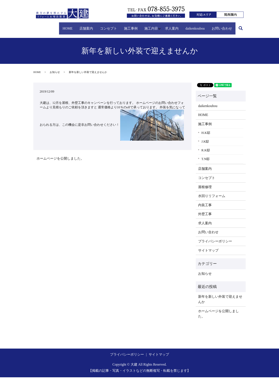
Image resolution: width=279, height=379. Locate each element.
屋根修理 (205, 188)
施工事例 (116, 26)
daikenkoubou (190, 26)
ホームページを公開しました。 (60, 160)
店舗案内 (65, 26)
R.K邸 (206, 152)
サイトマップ (208, 252)
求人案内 (164, 26)
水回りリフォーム (211, 197)
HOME (43, 26)
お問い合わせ (220, 26)
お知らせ (55, 73)
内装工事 (205, 207)
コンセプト (90, 26)
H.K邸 (206, 134)
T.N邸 (206, 160)
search (41, 33)
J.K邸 (205, 143)
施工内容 (140, 26)
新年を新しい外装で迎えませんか (220, 301)
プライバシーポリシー (215, 243)
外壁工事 (205, 215)
